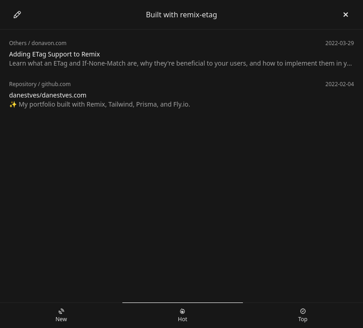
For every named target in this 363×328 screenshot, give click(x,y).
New (61, 315)
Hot (182, 315)
